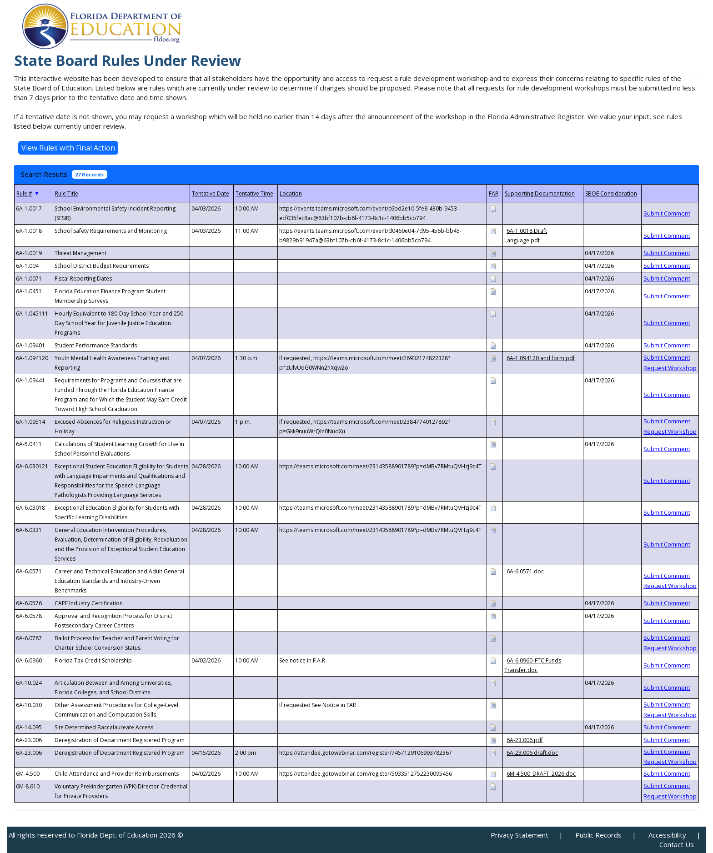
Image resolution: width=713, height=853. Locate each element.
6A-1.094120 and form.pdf (541, 358)
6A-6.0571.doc (525, 571)
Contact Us (676, 844)
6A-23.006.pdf (525, 740)
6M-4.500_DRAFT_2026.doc (541, 774)
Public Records (598, 834)
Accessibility (667, 834)
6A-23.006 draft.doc (532, 753)
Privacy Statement (519, 834)
